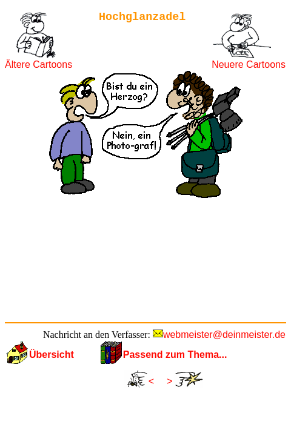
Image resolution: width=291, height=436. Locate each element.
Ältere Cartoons (38, 64)
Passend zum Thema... (175, 354)
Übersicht (51, 354)
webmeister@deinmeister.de (224, 334)
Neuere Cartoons (249, 64)
